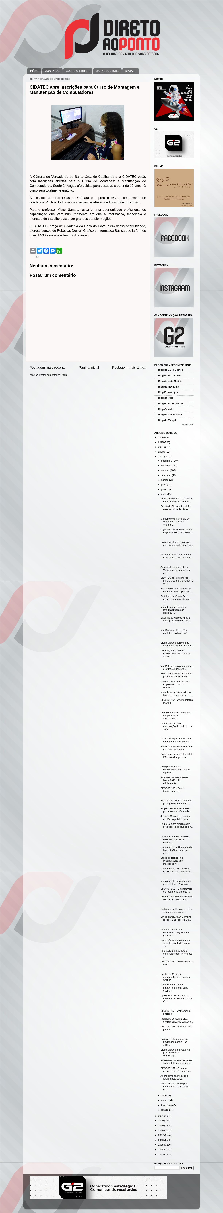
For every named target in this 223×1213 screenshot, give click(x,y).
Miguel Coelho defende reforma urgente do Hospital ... (173, 610)
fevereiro (166, 1105)
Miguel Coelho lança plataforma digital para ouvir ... (174, 987)
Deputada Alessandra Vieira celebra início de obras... (175, 507)
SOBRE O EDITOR (77, 70)
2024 (161, 447)
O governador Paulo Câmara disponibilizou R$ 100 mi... (176, 531)
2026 (161, 437)
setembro (166, 475)
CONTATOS (52, 70)
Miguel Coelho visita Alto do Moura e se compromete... (176, 693)
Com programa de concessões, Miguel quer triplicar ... (175, 769)
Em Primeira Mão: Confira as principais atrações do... (176, 802)
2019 (161, 1125)
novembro (167, 465)
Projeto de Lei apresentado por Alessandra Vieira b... (175, 810)
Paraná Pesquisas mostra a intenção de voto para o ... (176, 740)
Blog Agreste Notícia (170, 381)
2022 (161, 456)
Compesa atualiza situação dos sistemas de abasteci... (176, 543)
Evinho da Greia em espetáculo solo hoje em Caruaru (175, 977)
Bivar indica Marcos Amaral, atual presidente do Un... (175, 619)
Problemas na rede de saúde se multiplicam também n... (176, 1062)
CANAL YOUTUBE (107, 70)
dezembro (167, 460)
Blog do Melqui (167, 420)
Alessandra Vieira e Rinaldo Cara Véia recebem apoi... (176, 556)
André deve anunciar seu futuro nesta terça (174, 1077)
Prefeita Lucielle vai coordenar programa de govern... (174, 932)
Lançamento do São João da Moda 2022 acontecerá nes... (176, 850)
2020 (161, 1120)
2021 (161, 1116)
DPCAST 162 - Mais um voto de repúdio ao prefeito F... (176, 890)
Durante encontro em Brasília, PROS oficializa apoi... (176, 898)
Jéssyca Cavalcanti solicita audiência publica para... (175, 817)
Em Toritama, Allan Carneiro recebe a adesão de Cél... (175, 918)
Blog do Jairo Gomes (170, 369)
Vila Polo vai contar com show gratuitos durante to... (176, 667)
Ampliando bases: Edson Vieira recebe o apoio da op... (175, 570)
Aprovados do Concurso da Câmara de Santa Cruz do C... (176, 998)
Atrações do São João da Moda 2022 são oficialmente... (174, 780)
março (165, 1100)
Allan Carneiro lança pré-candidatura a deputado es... (174, 1086)
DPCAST (130, 70)
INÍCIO (34, 70)
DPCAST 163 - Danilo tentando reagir (172, 789)
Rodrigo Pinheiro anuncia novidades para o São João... (174, 1042)
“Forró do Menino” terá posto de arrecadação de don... (176, 500)
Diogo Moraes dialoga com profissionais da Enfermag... (175, 1052)
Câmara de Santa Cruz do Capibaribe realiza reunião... (174, 684)
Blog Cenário (166, 409)
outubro (165, 470)
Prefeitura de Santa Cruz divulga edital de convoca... (176, 1020)
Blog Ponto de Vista (169, 375)
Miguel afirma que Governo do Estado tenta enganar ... (176, 870)
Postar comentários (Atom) (53, 375)
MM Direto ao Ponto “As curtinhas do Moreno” (173, 631)
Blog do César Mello (170, 414)
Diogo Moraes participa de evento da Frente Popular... (176, 644)
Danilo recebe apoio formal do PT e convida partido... (176, 755)
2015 (161, 1144)
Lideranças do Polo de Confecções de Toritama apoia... (175, 653)
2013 (161, 1154)
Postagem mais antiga (129, 367)
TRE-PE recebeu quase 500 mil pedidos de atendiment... (175, 715)
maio (164, 494)
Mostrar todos (188, 425)
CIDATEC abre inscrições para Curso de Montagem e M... (176, 580)
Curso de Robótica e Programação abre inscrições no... (172, 860)
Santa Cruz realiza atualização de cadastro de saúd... (176, 726)
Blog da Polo (165, 397)
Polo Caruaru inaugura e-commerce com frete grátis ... (176, 953)
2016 (161, 1140)
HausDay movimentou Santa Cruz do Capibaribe (176, 748)
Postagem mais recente (48, 367)
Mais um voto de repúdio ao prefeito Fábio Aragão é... (175, 882)
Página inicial (89, 367)
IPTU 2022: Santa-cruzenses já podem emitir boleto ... (176, 675)
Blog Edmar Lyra (168, 392)
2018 (161, 1130)
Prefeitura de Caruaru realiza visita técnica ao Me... (176, 910)
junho (164, 489)
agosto (165, 480)
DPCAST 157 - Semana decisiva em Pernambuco (175, 1069)
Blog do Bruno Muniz (170, 403)
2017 (161, 1135)
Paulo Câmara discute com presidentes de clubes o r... (176, 825)
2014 (161, 1149)
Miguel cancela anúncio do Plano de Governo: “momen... (175, 521)
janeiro (165, 1110)
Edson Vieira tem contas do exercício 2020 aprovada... (176, 590)
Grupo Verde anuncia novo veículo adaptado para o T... (175, 943)
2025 (161, 442)
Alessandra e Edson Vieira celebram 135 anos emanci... (174, 839)
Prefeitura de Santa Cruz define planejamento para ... (175, 599)
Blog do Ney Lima (168, 386)
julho (164, 484)
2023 (161, 451)
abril (163, 1095)
